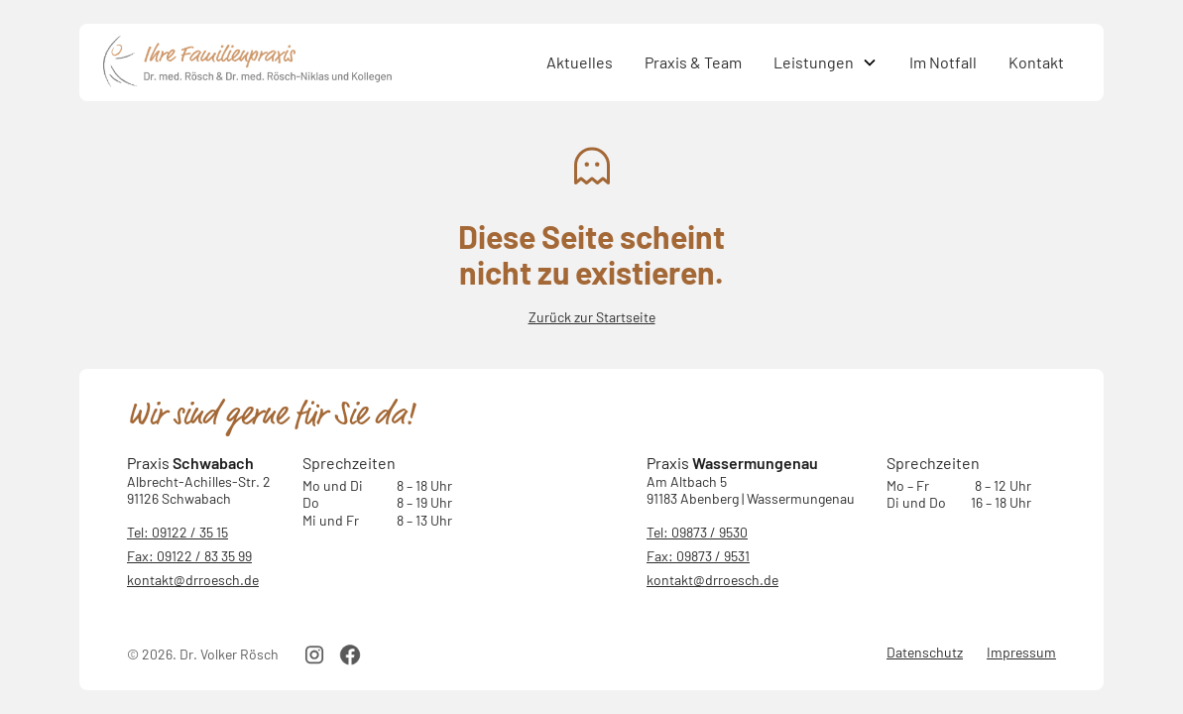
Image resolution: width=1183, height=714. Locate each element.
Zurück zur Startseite (592, 316)
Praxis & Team (693, 62)
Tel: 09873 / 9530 (697, 532)
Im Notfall (943, 62)
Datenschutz (925, 652)
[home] (317, 62)
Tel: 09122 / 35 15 (177, 532)
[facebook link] (350, 654)
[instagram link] (314, 654)
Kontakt (1036, 62)
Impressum (1021, 652)
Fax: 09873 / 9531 (698, 555)
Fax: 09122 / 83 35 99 (189, 555)
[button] (825, 62)
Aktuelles (579, 62)
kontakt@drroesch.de (193, 579)
